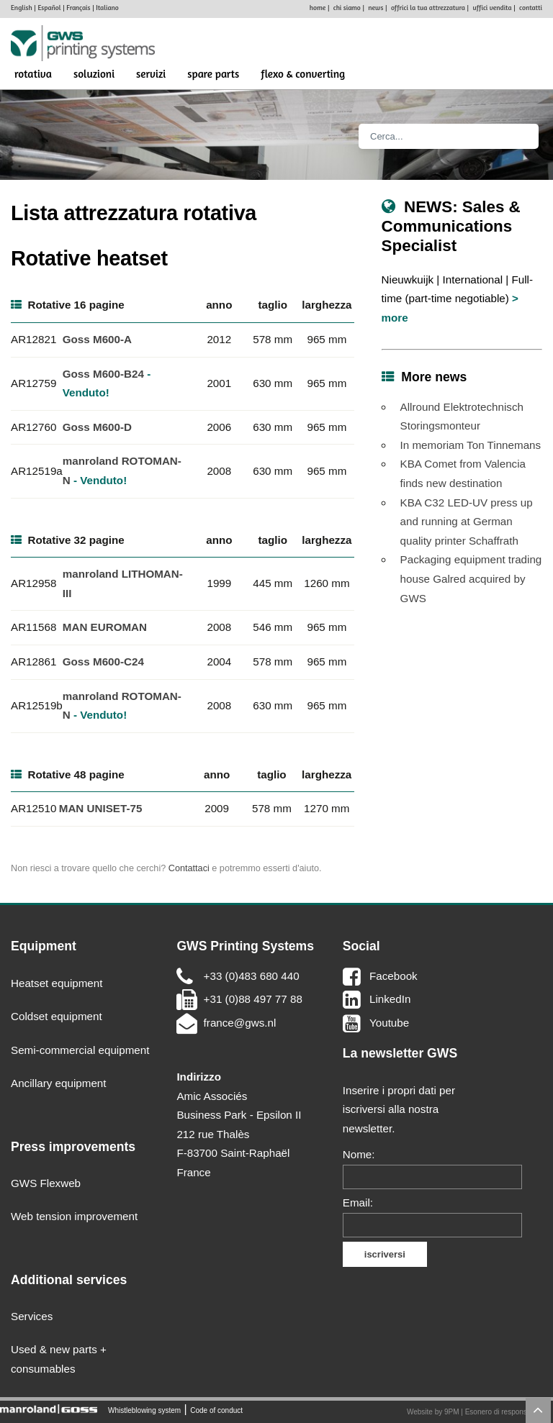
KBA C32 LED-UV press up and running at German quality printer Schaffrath (466, 521)
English (21, 8)
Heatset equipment (57, 983)
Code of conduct (216, 1410)
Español (48, 8)
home (317, 8)
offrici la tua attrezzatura (428, 8)
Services (32, 1316)
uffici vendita (491, 8)
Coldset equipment (56, 1016)
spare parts (213, 74)
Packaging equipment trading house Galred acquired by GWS (471, 578)
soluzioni (93, 74)
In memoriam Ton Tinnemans (470, 445)
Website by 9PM (433, 1412)
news (375, 8)
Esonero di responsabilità (505, 1412)
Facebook (393, 976)
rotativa (33, 74)
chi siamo (347, 8)
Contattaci (189, 868)
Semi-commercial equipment (80, 1050)
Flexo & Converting (303, 74)
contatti (530, 8)
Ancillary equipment (59, 1083)
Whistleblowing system (144, 1410)
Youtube (389, 1023)
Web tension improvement (74, 1216)
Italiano (107, 8)
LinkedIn (389, 999)
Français (78, 8)
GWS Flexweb (46, 1183)
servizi (151, 74)
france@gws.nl (240, 1023)
